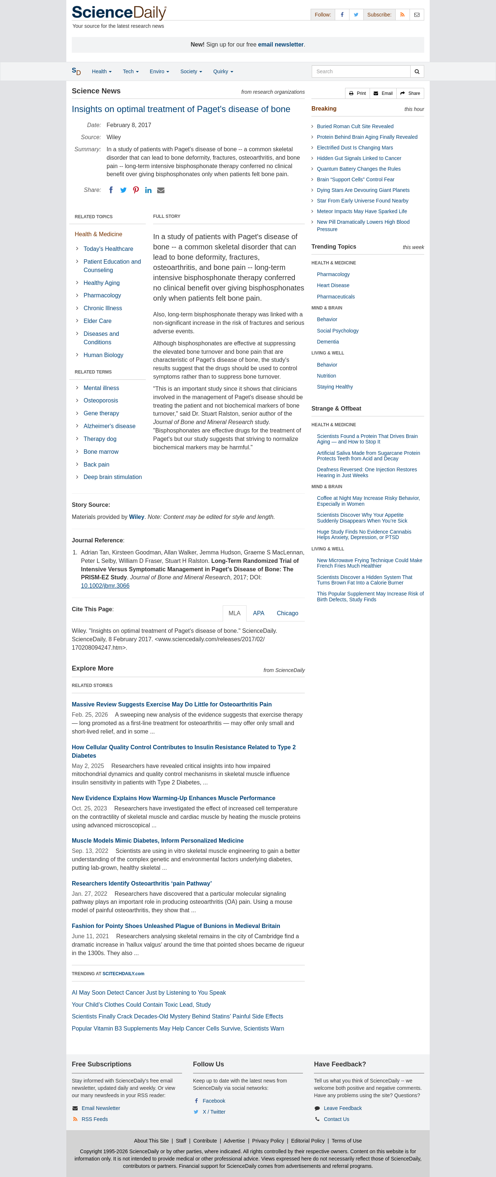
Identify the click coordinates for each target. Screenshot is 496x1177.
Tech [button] (130, 71)
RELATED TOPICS (94, 216)
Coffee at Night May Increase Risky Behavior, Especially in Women (368, 500)
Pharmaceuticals (336, 297)
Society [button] (191, 71)
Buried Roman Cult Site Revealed (355, 126)
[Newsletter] (417, 14)
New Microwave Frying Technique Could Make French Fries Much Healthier (369, 563)
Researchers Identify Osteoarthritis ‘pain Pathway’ (142, 883)
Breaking (323, 108)
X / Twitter (214, 1112)
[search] (417, 71)
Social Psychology (338, 331)
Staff (181, 1141)
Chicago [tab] (288, 613)
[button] (357, 93)
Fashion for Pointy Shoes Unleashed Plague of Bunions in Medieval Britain (176, 926)
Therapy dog (100, 439)
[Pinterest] (136, 190)
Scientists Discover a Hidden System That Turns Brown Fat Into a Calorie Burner (364, 580)
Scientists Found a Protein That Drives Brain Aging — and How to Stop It (367, 439)
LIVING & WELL (327, 353)
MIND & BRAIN (326, 308)
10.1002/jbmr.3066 (105, 586)
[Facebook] (111, 190)
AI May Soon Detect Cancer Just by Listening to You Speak (149, 993)
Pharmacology (102, 295)
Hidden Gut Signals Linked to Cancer (359, 158)
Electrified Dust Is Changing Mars (355, 148)
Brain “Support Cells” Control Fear (356, 179)
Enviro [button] (160, 71)
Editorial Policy (308, 1141)
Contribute (205, 1141)
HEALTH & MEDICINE (333, 263)
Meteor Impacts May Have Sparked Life (362, 211)
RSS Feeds (95, 1119)
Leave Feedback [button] (343, 1108)
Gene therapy (101, 413)
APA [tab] (258, 613)
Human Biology (103, 355)
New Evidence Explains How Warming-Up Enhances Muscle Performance (173, 798)
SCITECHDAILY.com (123, 973)
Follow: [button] (323, 15)
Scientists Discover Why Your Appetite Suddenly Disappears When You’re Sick (362, 517)
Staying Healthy (335, 387)
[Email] (160, 190)
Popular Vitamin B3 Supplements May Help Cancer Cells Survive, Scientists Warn (178, 1028)
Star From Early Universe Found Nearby (362, 201)
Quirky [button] (223, 71)
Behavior (327, 319)
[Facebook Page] (342, 14)
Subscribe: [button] (379, 15)
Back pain (96, 464)
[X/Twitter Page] (356, 14)
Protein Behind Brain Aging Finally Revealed (367, 137)
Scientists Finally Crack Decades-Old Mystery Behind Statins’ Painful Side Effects (177, 1016)
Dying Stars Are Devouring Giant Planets (363, 190)
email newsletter (281, 44)
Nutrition (326, 376)
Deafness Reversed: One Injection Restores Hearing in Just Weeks (367, 472)
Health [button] (102, 71)
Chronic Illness (103, 308)
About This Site (151, 1141)
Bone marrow (101, 452)
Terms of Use (347, 1141)
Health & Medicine (98, 234)
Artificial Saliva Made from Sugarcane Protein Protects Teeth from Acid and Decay (368, 455)
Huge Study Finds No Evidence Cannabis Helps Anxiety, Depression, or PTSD (364, 534)
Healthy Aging (102, 283)
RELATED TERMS (93, 372)
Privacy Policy (268, 1141)
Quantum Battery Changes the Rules (359, 169)
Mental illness (101, 388)
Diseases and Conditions (101, 338)
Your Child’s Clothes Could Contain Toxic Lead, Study (141, 1005)
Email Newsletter (101, 1108)
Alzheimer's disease (110, 426)
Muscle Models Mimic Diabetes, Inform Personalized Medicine (158, 841)
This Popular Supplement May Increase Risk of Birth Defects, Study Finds (370, 596)
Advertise (234, 1141)
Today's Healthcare (108, 249)
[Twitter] (123, 190)
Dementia (328, 342)
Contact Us (336, 1119)
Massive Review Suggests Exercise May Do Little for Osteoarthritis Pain (172, 704)
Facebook (214, 1101)
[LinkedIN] (148, 190)
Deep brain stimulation (113, 477)
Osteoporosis (101, 400)
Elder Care (97, 321)
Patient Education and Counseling (112, 266)
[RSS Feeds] (402, 14)
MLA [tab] (235, 613)
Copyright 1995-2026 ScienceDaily (119, 1151)
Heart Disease (333, 285)
